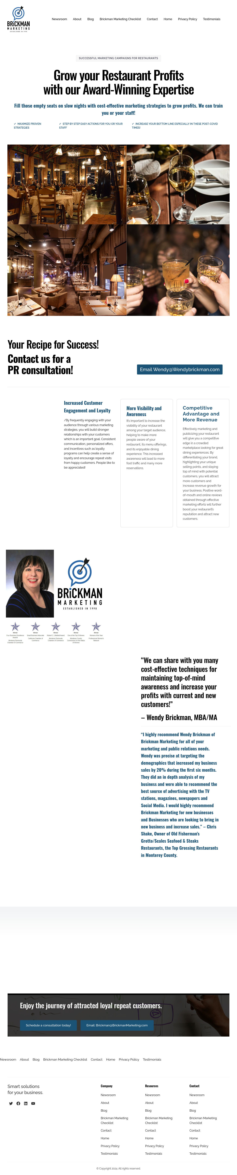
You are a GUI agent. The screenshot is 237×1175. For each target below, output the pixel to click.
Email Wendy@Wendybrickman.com (180, 369)
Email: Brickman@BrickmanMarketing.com (117, 1025)
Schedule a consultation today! (48, 1025)
